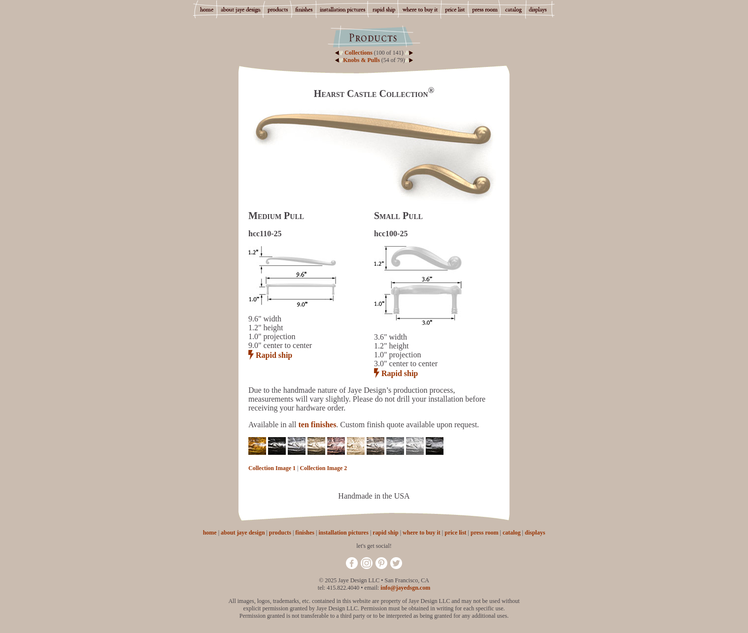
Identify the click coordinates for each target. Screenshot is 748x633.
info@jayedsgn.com (405, 587)
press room (485, 532)
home (210, 532)
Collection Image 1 (272, 468)
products (280, 532)
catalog (512, 532)
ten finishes (317, 424)
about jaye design (243, 532)
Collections (358, 52)
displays (535, 532)
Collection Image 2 (323, 468)
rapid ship (385, 532)
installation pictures (343, 532)
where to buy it (422, 532)
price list (455, 532)
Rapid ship (274, 355)
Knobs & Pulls (361, 60)
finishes (304, 532)
